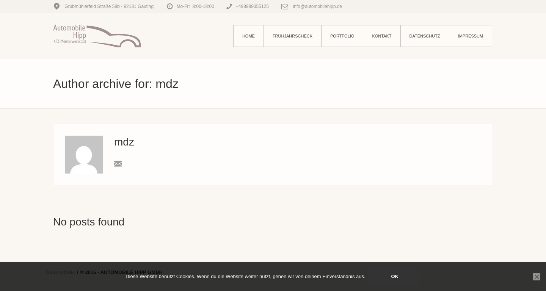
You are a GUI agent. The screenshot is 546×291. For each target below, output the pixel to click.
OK (395, 276)
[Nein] (536, 276)
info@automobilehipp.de (317, 6)
